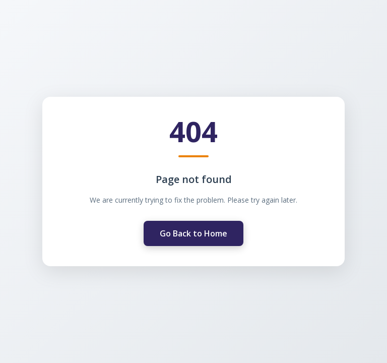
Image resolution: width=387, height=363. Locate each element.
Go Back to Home (193, 232)
